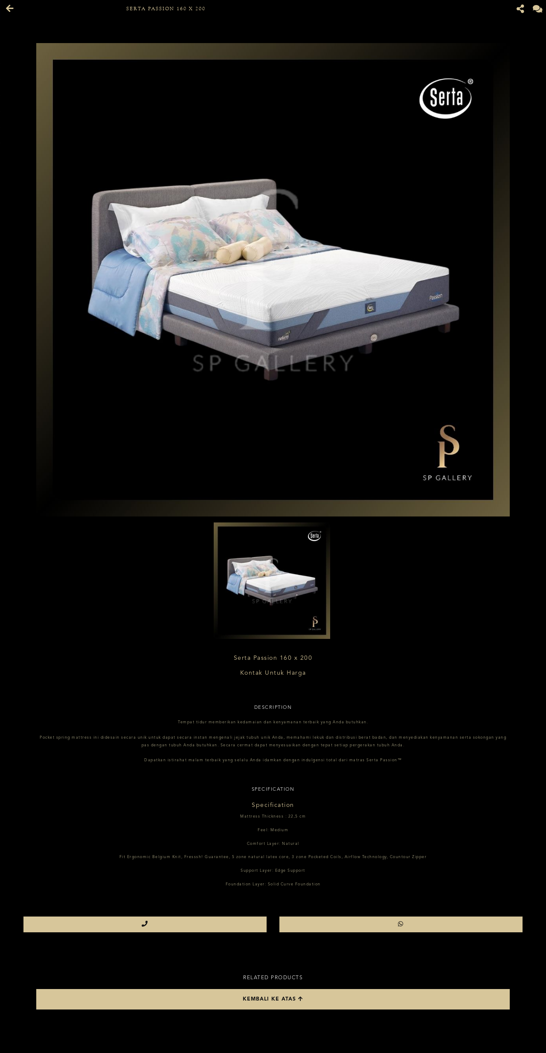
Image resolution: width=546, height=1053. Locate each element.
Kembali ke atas (273, 999)
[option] (273, 279)
